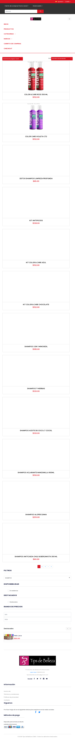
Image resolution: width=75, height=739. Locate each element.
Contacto (7, 700)
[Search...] (21, 11)
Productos (9, 29)
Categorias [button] (10, 34)
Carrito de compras (12, 44)
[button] (60, 1)
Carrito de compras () (16, 6)
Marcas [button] (8, 39)
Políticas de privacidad (11, 697)
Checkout (8, 48)
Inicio (6, 24)
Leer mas (33, 672)
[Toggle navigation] (69, 19)
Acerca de (7, 691)
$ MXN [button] (68, 2)
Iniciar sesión (37, 6)
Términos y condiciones (11, 694)
